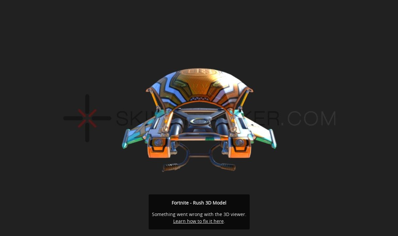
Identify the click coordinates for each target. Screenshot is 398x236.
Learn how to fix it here (198, 221)
